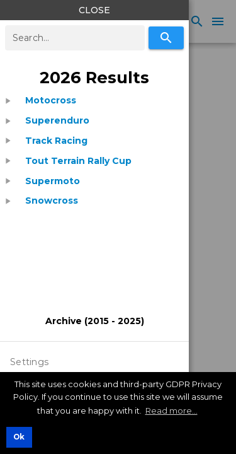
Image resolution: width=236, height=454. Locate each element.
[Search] (166, 37)
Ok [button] (19, 437)
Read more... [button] (171, 410)
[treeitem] (94, 100)
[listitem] (50, 100)
